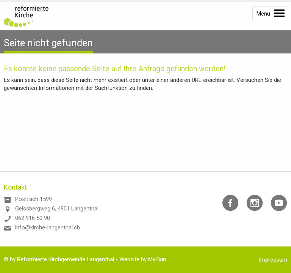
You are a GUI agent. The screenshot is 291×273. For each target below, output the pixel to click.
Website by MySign (142, 259)
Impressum (273, 259)
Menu (263, 13)
